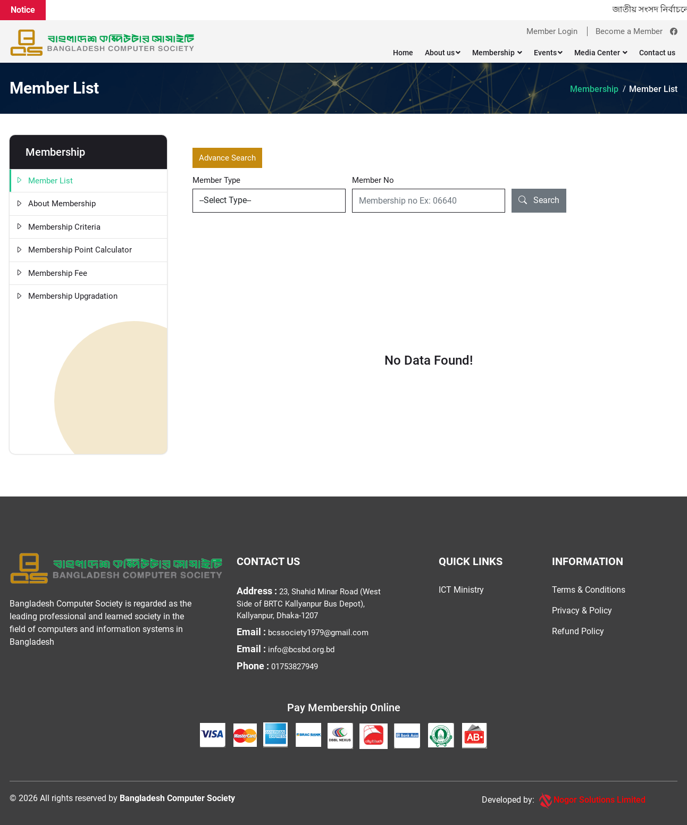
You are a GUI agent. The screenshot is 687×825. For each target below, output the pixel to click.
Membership (497, 52)
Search (538, 200)
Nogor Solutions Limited (591, 800)
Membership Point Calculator (73, 250)
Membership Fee (51, 273)
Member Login (551, 31)
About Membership (55, 204)
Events (548, 52)
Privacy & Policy (582, 610)
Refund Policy (578, 631)
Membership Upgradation (66, 296)
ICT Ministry (461, 590)
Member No (373, 180)
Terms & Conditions (588, 590)
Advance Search (227, 158)
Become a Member (629, 31)
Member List (653, 89)
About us (442, 52)
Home (403, 52)
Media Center (600, 52)
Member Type (216, 180)
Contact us (657, 52)
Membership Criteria (57, 227)
